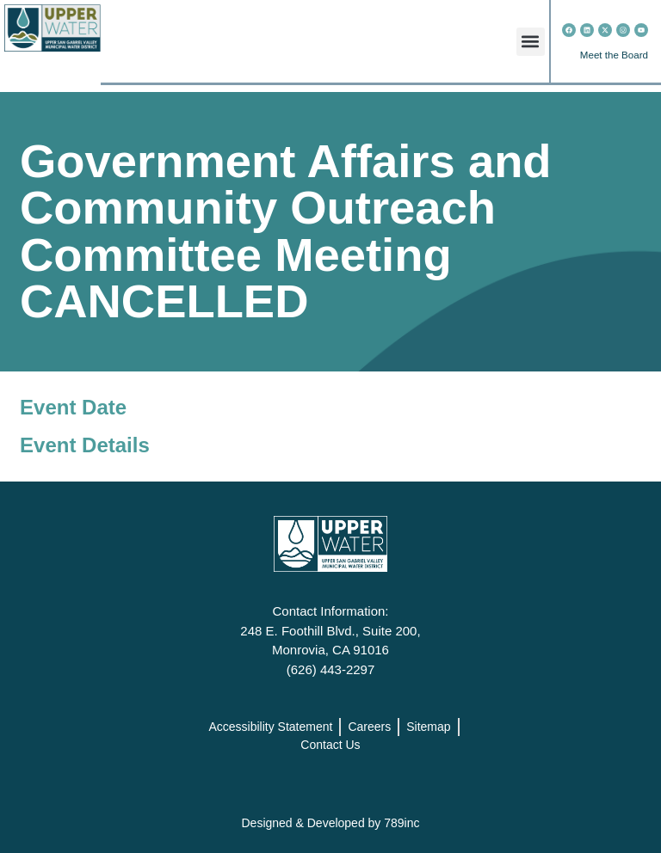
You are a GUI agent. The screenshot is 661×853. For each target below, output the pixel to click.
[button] (530, 42)
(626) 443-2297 (331, 669)
